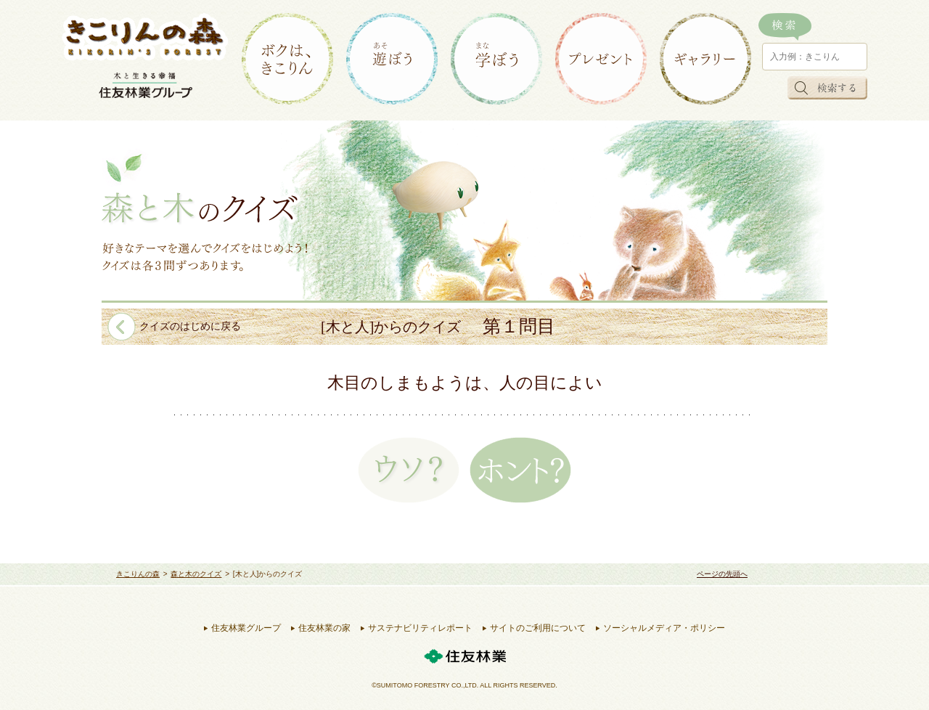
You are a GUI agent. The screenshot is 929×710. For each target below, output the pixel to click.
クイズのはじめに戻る (190, 326)
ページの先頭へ (722, 574)
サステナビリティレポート (420, 628)
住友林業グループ (246, 628)
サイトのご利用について (538, 628)
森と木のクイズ (196, 574)
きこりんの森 (138, 574)
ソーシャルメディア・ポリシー (664, 628)
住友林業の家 (324, 628)
